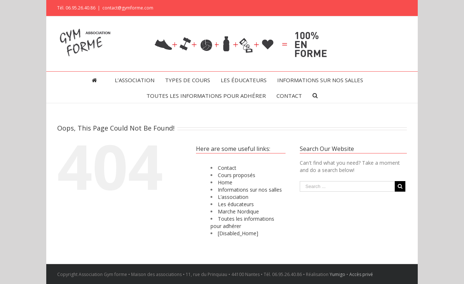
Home (225, 182)
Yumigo (337, 274)
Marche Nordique (238, 211)
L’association (233, 196)
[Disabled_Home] (238, 233)
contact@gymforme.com (127, 8)
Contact (227, 167)
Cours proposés (236, 175)
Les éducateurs (236, 204)
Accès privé (361, 274)
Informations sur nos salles (250, 189)
